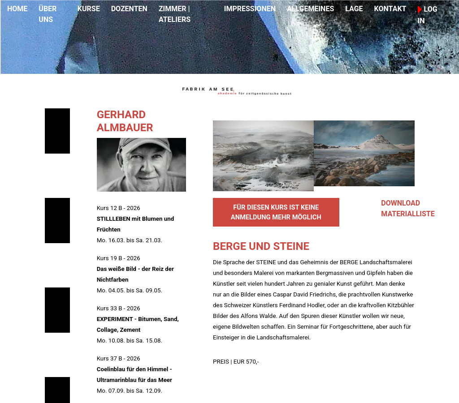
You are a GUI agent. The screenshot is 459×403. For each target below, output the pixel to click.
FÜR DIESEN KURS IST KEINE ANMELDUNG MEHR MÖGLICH (276, 212)
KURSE (89, 8)
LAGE (354, 8)
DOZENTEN (129, 8)
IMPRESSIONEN (250, 8)
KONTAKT (390, 8)
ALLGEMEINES (310, 8)
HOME (17, 8)
